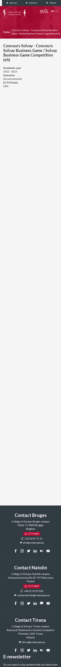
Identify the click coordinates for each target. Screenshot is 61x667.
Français (56, 11)
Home (6, 32)
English (52, 11)
